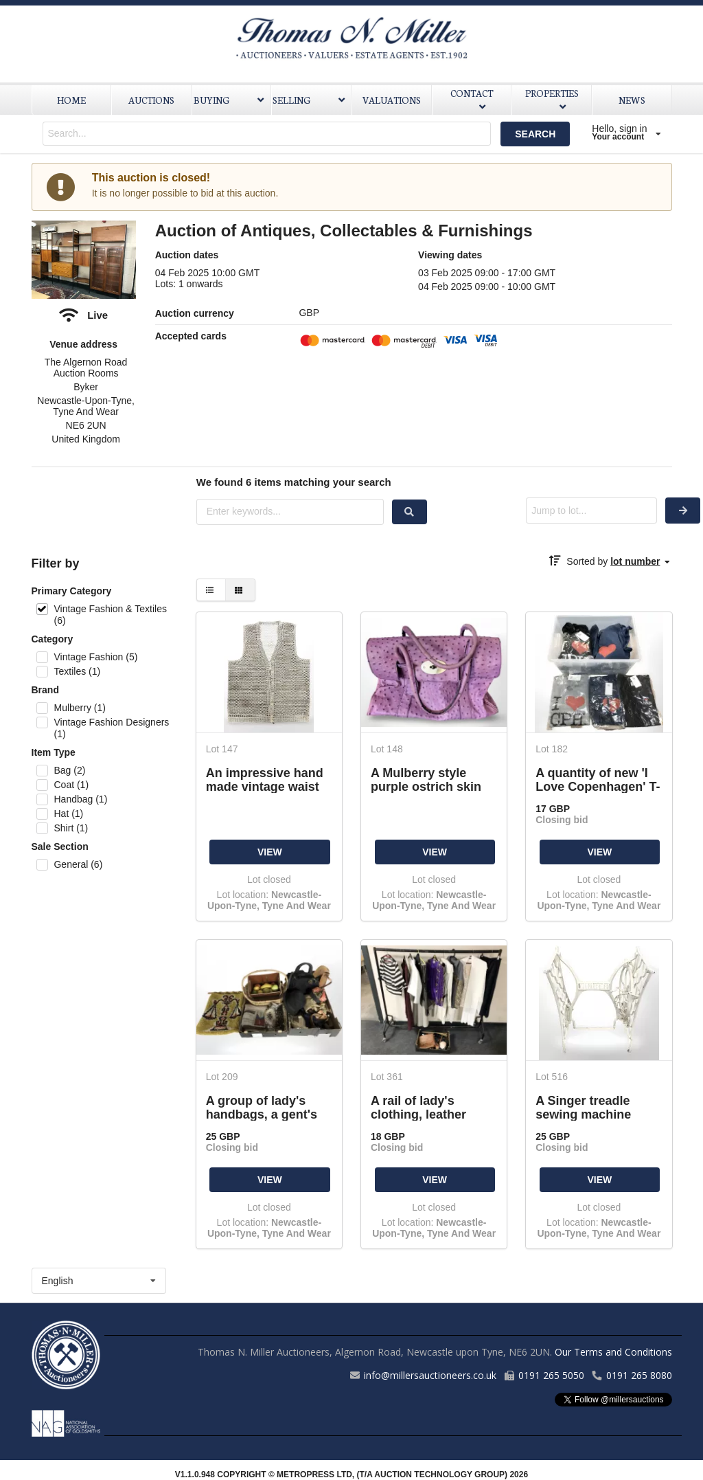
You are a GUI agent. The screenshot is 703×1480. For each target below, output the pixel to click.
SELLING (310, 99)
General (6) (78, 864)
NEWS (632, 99)
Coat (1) (71, 784)
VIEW (269, 851)
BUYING (230, 99)
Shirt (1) (71, 827)
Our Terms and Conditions (613, 1351)
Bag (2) (69, 770)
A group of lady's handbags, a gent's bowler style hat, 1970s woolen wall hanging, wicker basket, (261, 1107)
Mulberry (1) (79, 707)
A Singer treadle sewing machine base (583, 1107)
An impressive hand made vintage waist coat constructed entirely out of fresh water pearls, (264, 779)
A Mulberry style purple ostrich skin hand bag (426, 779)
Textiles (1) (77, 671)
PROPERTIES (552, 99)
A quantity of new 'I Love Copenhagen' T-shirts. (597, 779)
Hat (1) (68, 813)
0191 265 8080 (639, 1375)
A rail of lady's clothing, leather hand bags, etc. (418, 1107)
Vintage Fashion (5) (95, 656)
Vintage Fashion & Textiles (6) (110, 614)
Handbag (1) (80, 799)
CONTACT (471, 99)
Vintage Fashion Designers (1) (111, 728)
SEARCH (535, 133)
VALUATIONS (391, 99)
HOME (71, 99)
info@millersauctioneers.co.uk (430, 1375)
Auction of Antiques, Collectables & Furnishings (344, 230)
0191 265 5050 (551, 1375)
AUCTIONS (151, 99)
